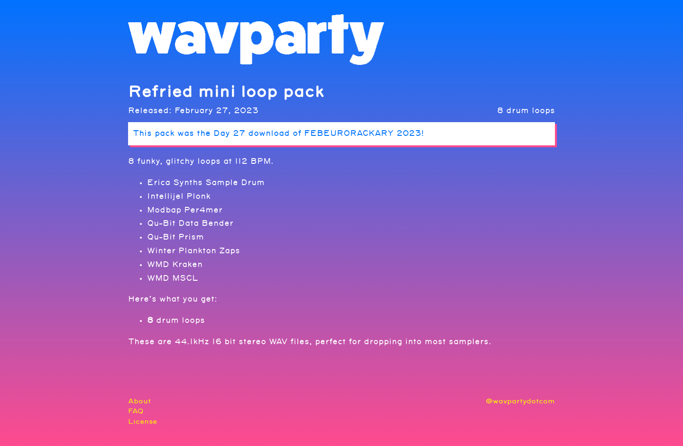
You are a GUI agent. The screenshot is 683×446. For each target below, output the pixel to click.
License (142, 421)
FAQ (136, 411)
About (139, 401)
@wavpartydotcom (520, 401)
